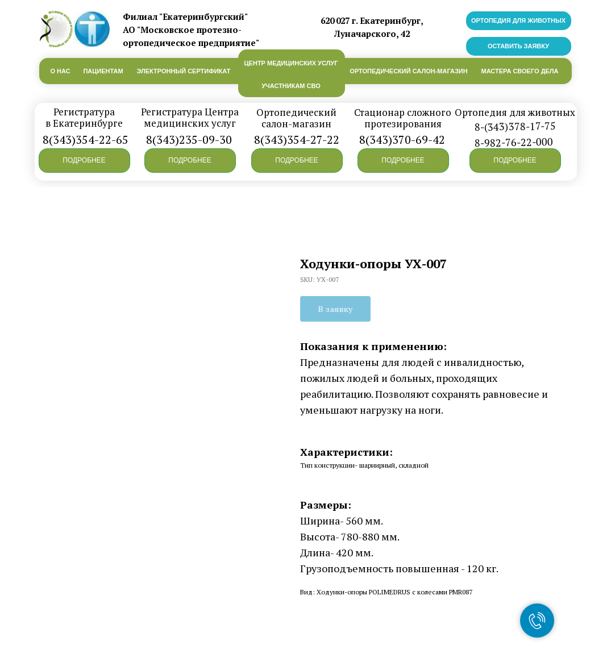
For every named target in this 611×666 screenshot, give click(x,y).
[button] (84, 160)
